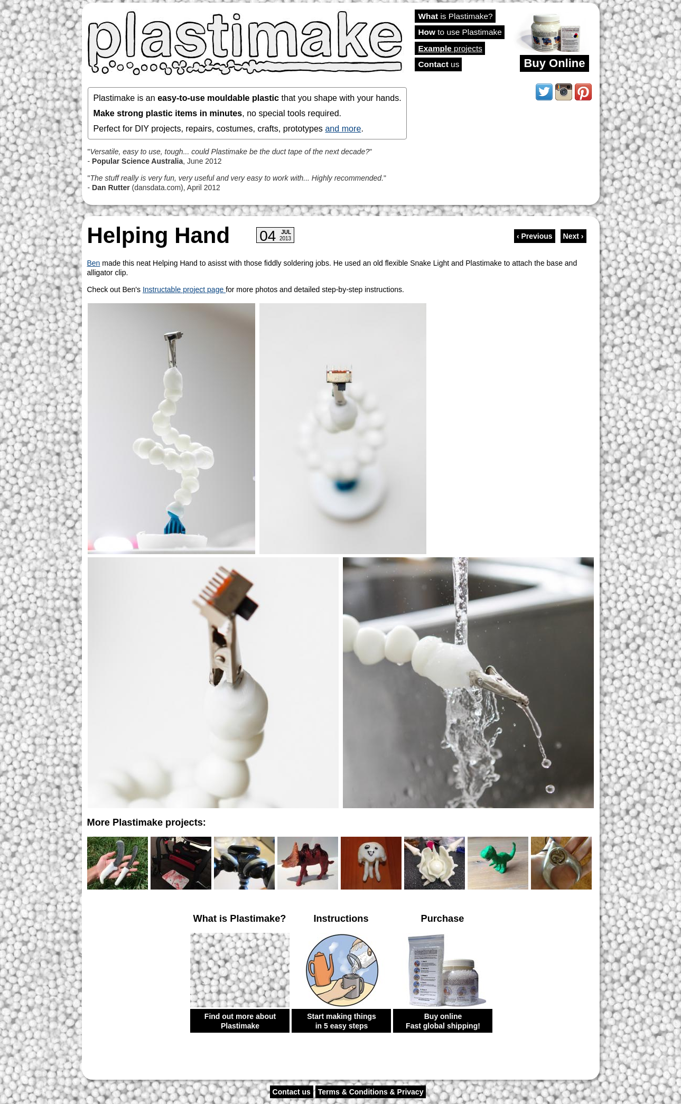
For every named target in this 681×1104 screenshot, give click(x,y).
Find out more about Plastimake (240, 1021)
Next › (573, 236)
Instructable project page (184, 289)
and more (343, 128)
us (439, 64)
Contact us (292, 1092)
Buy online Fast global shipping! (443, 1021)
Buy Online (554, 63)
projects (450, 48)
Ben (93, 263)
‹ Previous (535, 236)
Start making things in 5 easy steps (341, 1021)
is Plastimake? (455, 16)
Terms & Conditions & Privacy (371, 1092)
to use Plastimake (460, 31)
